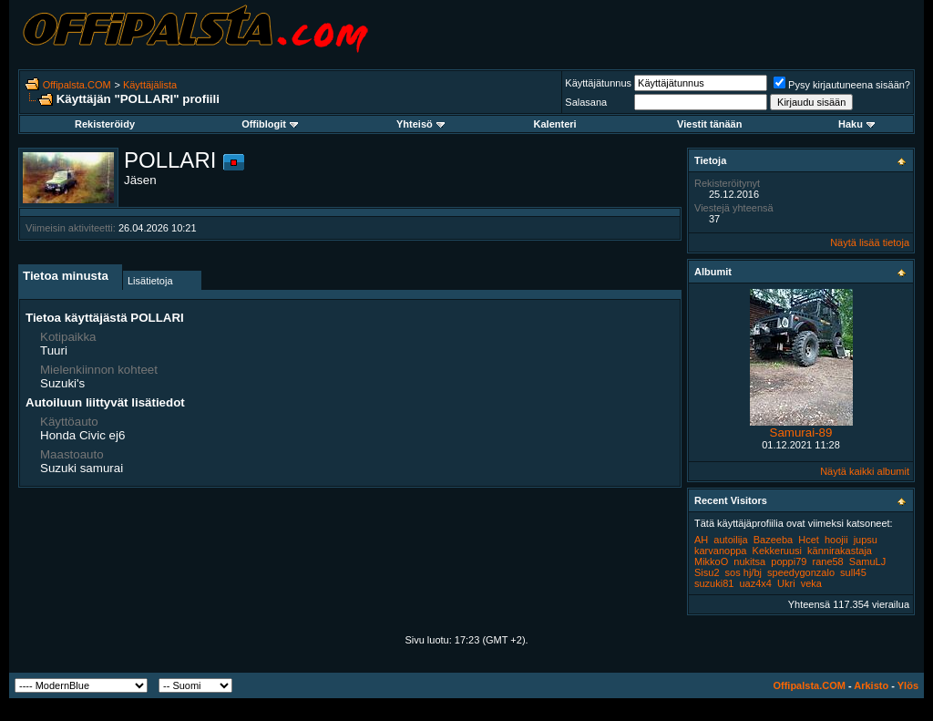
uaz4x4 (755, 583)
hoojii (836, 539)
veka (811, 583)
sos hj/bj (743, 572)
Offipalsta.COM (77, 84)
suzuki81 (713, 583)
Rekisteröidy (105, 123)
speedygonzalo (801, 572)
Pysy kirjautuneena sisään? (842, 84)
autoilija (730, 539)
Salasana (586, 102)
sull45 (853, 572)
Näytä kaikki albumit (864, 471)
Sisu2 (707, 572)
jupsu (865, 539)
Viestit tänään (709, 123)
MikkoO (711, 561)
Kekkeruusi (777, 550)
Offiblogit (269, 123)
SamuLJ (867, 561)
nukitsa (749, 561)
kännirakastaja (839, 550)
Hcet (808, 539)
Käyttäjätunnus (598, 82)
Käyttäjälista (150, 84)
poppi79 (788, 561)
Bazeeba (773, 539)
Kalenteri (555, 123)
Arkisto (871, 685)
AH (701, 539)
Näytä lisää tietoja (869, 242)
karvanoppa (720, 550)
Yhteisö (420, 123)
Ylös (907, 685)
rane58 (827, 561)
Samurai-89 (801, 432)
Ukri (786, 583)
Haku (856, 123)
